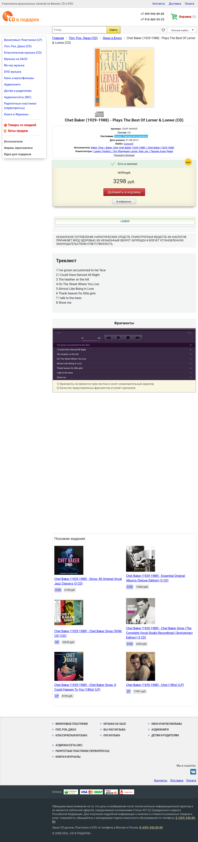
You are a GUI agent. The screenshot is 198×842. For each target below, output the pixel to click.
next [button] (138, 338)
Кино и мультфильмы (19, 78)
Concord (128, 143)
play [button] (118, 338)
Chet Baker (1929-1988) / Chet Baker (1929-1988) (146, 147)
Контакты (159, 3)
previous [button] (109, 338)
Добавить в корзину (124, 192)
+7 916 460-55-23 (152, 19)
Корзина (187, 17)
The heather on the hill (67, 354)
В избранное (123, 201)
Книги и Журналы (16, 114)
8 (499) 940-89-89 (151, 827)
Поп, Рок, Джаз (65, 729)
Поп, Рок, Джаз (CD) (18, 46)
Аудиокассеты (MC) (17, 97)
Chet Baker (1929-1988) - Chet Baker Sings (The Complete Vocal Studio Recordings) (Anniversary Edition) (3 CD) (159, 632)
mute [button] (83, 338)
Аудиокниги (12, 84)
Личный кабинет (181, 30)
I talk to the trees (65, 373)
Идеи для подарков (17, 154)
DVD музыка (12, 71)
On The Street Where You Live (71, 359)
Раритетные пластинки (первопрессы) (20, 106)
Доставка (175, 3)
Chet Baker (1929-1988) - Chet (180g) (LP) (155, 685)
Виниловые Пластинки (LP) (23, 40)
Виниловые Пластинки (71, 723)
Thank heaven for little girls (70, 368)
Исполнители (13, 141)
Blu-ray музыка (14, 65)
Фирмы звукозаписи (18, 148)
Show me (61, 377)
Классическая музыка (71, 735)
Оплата (189, 3)
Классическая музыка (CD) (23, 52)
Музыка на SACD (15, 59)
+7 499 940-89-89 (152, 14)
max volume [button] (99, 338)
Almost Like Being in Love (69, 363)
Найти (113, 29)
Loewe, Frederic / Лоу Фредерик (111, 151)
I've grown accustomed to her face (73, 345)
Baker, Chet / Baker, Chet (104, 147)
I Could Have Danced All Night (71, 349)
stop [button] (128, 338)
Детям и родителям (18, 91)
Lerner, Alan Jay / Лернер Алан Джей (152, 151)
